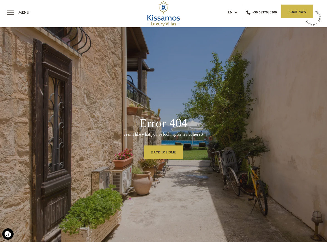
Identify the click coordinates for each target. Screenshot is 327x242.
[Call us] (261, 12)
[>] (18, 12)
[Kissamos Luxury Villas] (163, 12)
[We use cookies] (8, 234)
